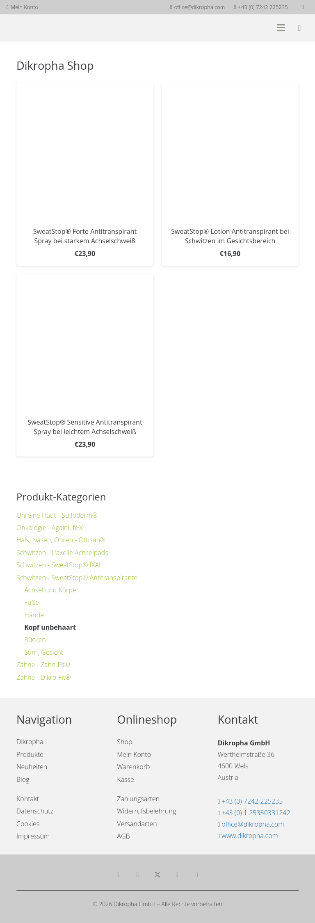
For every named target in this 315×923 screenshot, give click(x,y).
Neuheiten (31, 766)
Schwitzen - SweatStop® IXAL (59, 564)
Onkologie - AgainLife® (50, 527)
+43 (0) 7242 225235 (252, 801)
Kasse (125, 779)
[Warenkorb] (299, 27)
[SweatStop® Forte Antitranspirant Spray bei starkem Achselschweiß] (84, 151)
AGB (123, 836)
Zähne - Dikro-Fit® (43, 677)
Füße (31, 602)
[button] (281, 28)
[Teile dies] (138, 875)
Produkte (29, 754)
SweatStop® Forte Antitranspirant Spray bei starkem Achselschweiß (85, 236)
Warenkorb (133, 766)
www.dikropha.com (249, 835)
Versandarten (137, 823)
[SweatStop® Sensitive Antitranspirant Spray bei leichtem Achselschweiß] (84, 342)
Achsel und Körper (51, 589)
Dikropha (29, 741)
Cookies (27, 823)
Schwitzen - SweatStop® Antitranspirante (76, 577)
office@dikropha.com (252, 824)
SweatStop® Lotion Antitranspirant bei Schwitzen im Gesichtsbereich (230, 236)
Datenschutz (34, 811)
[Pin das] (197, 875)
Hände (34, 614)
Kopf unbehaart (50, 627)
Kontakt (27, 798)
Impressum (33, 836)
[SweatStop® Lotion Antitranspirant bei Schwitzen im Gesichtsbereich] (230, 151)
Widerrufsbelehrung (146, 811)
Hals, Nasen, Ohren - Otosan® (60, 539)
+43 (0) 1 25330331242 (255, 812)
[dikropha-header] (46, 27)
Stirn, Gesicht (43, 652)
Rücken (35, 639)
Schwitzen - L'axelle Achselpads (62, 552)
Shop (124, 741)
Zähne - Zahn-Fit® (43, 664)
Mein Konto (134, 754)
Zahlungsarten (138, 798)
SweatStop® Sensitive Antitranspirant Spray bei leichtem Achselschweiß (84, 427)
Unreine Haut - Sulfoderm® (57, 515)
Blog (22, 779)
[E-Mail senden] (118, 875)
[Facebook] (302, 7)
